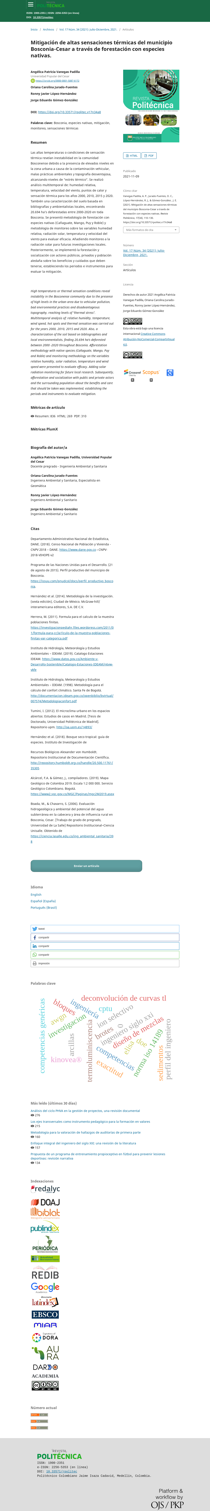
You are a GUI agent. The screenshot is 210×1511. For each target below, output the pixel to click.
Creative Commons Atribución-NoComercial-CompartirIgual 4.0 (149, 339)
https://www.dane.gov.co (77, 550)
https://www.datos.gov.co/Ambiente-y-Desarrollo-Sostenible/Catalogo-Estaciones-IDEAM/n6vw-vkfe (72, 664)
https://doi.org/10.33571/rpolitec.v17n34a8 (69, 112)
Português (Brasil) (44, 907)
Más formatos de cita (139, 230)
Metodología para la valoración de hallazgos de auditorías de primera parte (86, 1132)
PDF (151, 156)
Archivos (48, 29)
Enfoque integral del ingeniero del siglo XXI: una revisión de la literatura (83, 1143)
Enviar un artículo (86, 866)
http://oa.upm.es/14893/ (74, 727)
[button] (105, 929)
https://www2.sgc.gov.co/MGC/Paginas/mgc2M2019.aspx (72, 794)
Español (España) (43, 901)
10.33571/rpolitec (43, 17)
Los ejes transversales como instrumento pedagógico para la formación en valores (90, 1122)
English (36, 894)
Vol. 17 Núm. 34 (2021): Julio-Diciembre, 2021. (88, 29)
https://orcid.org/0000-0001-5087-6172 (57, 80)
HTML (133, 156)
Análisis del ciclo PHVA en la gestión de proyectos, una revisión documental (85, 1111)
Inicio (34, 29)
